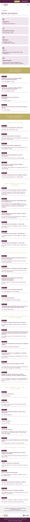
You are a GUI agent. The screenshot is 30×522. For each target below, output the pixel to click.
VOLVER (4, 10)
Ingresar (17, 1)
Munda (20, 520)
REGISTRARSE (24, 1)
